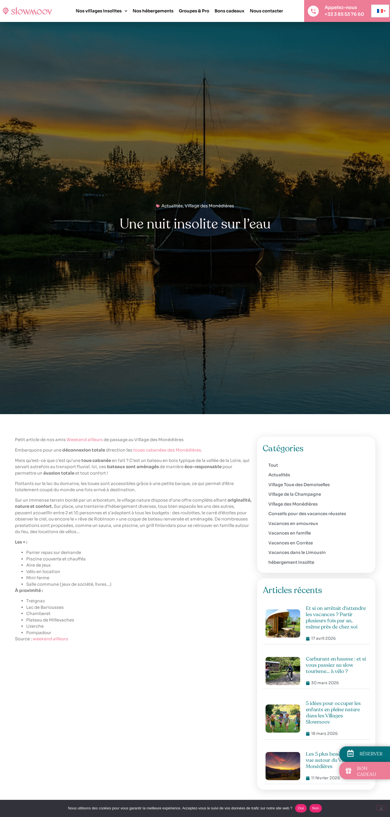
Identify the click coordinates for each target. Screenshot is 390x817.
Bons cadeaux (229, 11)
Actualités (172, 205)
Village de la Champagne (294, 494)
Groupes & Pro (194, 11)
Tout (273, 465)
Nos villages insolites (102, 11)
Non (315, 808)
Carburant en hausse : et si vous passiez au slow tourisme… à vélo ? (336, 665)
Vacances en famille (289, 533)
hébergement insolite (291, 562)
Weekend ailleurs (84, 439)
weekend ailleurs (50, 638)
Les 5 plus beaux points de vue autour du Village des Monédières (335, 760)
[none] (380, 11)
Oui (301, 808)
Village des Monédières (209, 205)
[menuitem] (380, 11)
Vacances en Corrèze (290, 543)
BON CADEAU (366, 772)
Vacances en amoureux (293, 523)
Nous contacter (266, 11)
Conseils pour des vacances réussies (307, 513)
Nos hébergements (153, 11)
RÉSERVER (371, 754)
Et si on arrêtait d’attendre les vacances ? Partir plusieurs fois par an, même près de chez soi (336, 617)
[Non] (381, 808)
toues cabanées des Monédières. (167, 450)
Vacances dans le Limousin (297, 552)
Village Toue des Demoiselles (299, 484)
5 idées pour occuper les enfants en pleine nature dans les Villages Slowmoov (333, 712)
